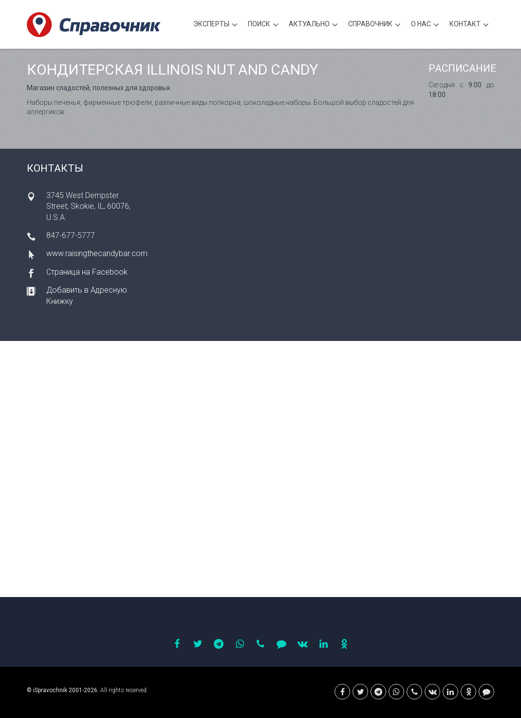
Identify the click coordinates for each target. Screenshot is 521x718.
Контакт (469, 25)
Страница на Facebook (87, 272)
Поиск (263, 25)
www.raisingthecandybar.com (97, 253)
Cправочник (374, 25)
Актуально (313, 25)
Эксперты (215, 25)
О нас (425, 25)
